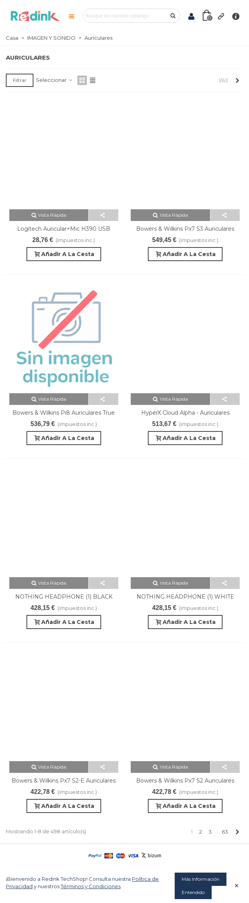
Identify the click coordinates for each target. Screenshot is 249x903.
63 (225, 832)
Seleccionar (54, 80)
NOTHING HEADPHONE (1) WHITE (185, 596)
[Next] (237, 80)
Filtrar (19, 80)
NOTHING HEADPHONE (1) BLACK (63, 596)
